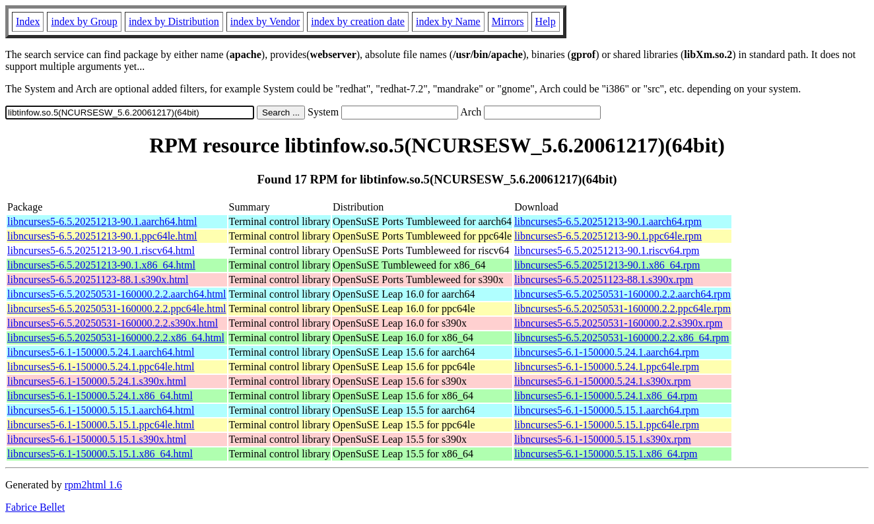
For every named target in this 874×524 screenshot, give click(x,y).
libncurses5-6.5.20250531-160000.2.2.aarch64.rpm (622, 294)
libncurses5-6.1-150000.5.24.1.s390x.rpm (602, 381)
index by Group (84, 21)
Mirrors (508, 21)
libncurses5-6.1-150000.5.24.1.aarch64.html (101, 352)
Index (28, 21)
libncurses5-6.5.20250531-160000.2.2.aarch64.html (116, 294)
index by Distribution (174, 21)
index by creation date (358, 21)
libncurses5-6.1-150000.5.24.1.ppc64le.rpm (606, 366)
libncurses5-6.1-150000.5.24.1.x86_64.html (100, 395)
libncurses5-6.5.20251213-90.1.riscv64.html (101, 250)
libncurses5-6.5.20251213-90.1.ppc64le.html (102, 236)
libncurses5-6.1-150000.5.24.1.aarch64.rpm (606, 352)
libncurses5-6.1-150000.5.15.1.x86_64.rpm (605, 453)
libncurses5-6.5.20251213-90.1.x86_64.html (101, 265)
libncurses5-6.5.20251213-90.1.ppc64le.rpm (608, 236)
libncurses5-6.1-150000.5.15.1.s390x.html (96, 439)
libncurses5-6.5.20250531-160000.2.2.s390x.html (112, 323)
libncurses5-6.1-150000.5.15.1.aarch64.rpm (606, 410)
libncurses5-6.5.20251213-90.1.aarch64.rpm (608, 221)
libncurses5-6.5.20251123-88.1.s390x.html (98, 279)
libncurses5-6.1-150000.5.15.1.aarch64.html (101, 410)
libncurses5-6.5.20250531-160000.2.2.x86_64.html (115, 337)
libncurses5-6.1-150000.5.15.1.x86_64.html (100, 453)
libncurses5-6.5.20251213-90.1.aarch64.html (102, 221)
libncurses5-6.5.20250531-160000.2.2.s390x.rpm (618, 323)
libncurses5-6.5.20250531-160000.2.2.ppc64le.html (116, 308)
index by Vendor (265, 21)
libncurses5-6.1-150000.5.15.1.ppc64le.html (101, 424)
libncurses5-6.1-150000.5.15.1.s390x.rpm (602, 439)
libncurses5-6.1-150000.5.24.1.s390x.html (96, 381)
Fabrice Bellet (35, 507)
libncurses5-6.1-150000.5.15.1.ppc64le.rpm (606, 424)
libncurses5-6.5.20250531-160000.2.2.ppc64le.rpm (622, 308)
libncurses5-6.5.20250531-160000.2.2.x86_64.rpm (621, 337)
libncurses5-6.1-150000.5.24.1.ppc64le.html (101, 366)
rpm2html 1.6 (93, 484)
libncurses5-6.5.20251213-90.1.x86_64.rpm (607, 265)
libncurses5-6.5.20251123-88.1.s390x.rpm (603, 279)
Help (545, 21)
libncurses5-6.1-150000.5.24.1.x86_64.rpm (605, 395)
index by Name (448, 21)
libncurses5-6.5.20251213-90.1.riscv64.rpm (606, 250)
